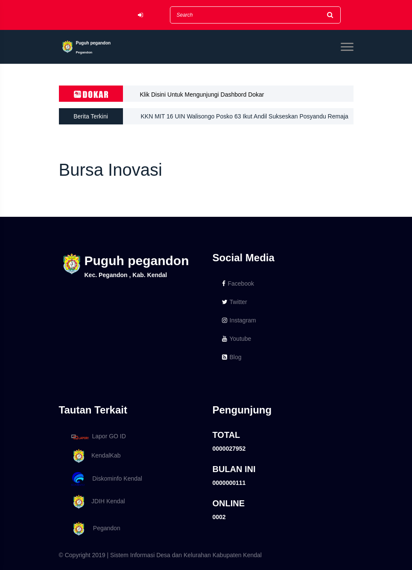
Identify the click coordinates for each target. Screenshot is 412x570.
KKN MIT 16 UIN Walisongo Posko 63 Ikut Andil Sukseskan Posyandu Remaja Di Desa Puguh (244, 118)
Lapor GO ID (98, 436)
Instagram (239, 320)
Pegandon (94, 529)
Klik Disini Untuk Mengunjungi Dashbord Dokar (202, 94)
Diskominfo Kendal (106, 479)
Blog (232, 357)
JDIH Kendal (96, 502)
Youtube (236, 338)
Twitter (234, 301)
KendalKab (94, 456)
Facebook (238, 283)
